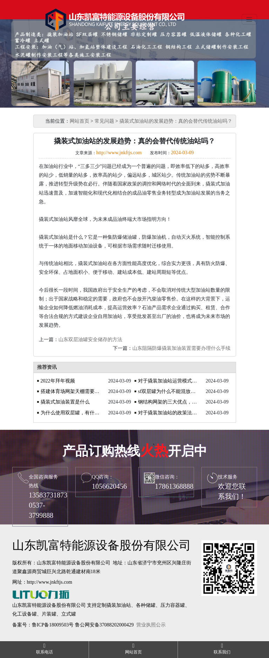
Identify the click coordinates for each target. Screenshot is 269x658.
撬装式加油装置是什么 (65, 402)
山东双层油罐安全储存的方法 (90, 339)
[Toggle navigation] (249, 19)
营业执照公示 (151, 625)
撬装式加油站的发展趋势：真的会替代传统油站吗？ (175, 121)
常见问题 (104, 121)
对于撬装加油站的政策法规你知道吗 (168, 412)
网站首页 (79, 121)
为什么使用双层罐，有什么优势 (71, 412)
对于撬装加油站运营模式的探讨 (168, 381)
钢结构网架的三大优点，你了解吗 (168, 402)
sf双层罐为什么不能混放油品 (168, 391)
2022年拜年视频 (58, 381)
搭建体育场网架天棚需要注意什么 (71, 391)
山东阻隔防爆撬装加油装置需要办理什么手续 (181, 348)
